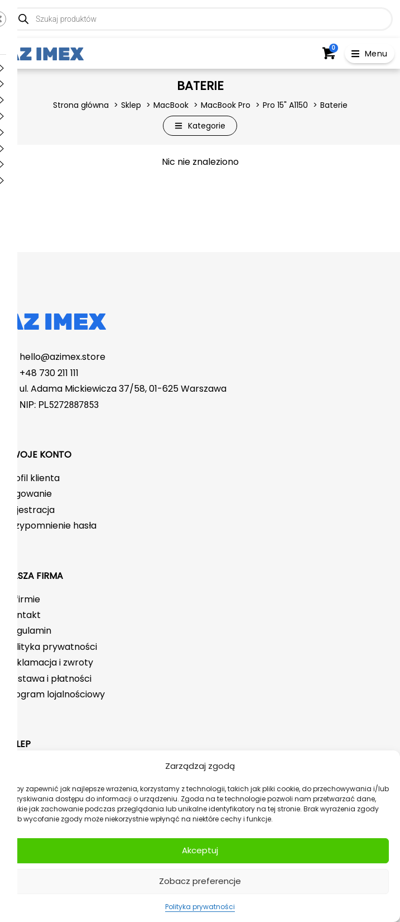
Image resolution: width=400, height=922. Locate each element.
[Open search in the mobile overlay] (200, 19)
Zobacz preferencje (200, 881)
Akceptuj (200, 850)
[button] (369, 53)
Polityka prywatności (200, 906)
